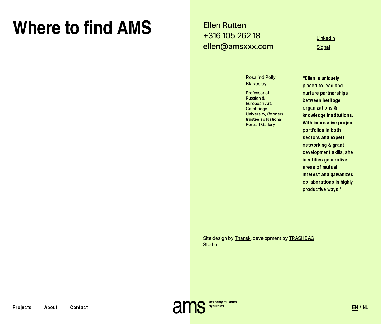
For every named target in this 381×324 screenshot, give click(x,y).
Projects (22, 307)
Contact (79, 307)
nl (365, 307)
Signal (323, 47)
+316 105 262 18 (231, 35)
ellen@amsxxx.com (238, 46)
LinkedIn (326, 38)
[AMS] (190, 307)
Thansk (243, 238)
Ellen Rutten (224, 25)
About (50, 307)
